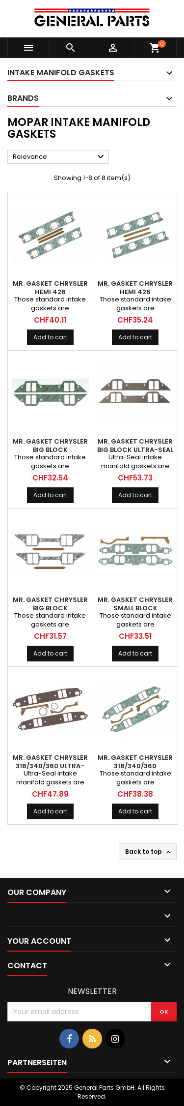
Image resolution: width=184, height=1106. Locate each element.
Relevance (59, 157)
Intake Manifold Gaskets (60, 72)
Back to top (148, 851)
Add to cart (50, 337)
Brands (23, 98)
